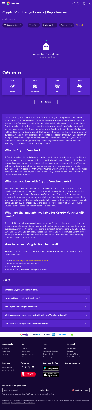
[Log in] (89, 3)
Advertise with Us (8, 370)
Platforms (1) (49, 25)
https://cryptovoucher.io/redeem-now (30, 261)
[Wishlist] (78, 3)
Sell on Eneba (7, 367)
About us (5, 348)
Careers (5, 354)
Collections (26, 351)
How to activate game (50, 351)
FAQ (44, 348)
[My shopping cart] (84, 3)
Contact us (6, 351)
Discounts (25, 357)
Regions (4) (66, 25)
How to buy (26, 348)
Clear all (79, 25)
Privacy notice (34, 394)
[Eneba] (13, 3)
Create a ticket (48, 354)
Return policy (47, 357)
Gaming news (71, 348)
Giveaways (70, 351)
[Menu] (3, 3)
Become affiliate (72, 354)
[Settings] (80, 390)
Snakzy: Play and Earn (74, 357)
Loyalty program (28, 354)
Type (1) (33, 25)
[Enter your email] (20, 390)
